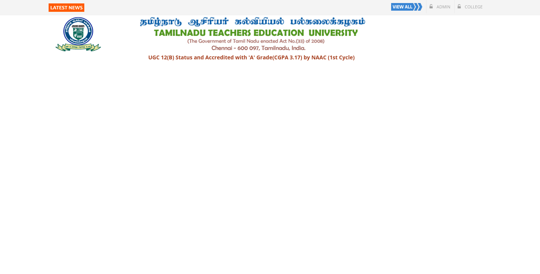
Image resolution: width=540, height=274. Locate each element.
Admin (439, 7)
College (470, 7)
